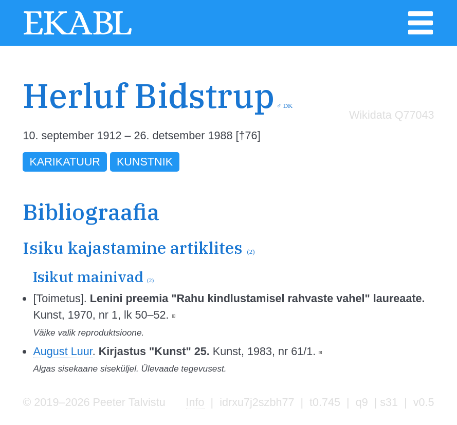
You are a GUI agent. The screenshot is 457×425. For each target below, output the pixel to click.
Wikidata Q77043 (391, 114)
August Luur (62, 351)
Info (195, 402)
